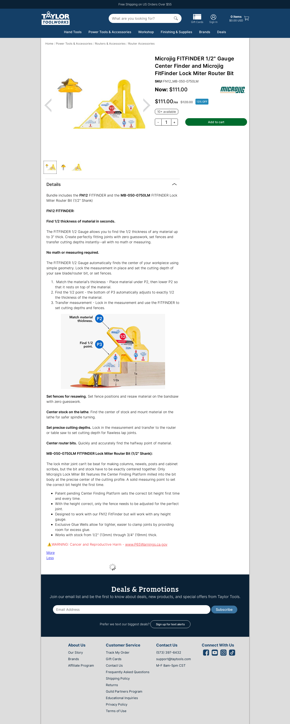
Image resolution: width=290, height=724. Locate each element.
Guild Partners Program (124, 691)
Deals (221, 32)
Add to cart (216, 122)
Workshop (146, 32)
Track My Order (117, 652)
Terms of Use (116, 711)
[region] (97, 105)
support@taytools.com (173, 659)
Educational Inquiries (122, 698)
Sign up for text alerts (170, 624)
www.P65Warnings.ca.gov (146, 544)
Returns (112, 685)
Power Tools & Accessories (109, 32)
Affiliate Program (81, 665)
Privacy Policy (116, 704)
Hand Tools (73, 32)
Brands (204, 32)
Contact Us (114, 665)
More (50, 552)
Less (50, 557)
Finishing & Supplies (176, 32)
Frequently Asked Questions (127, 672)
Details (53, 184)
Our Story (75, 652)
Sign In (213, 19)
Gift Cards (197, 20)
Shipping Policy (118, 678)
